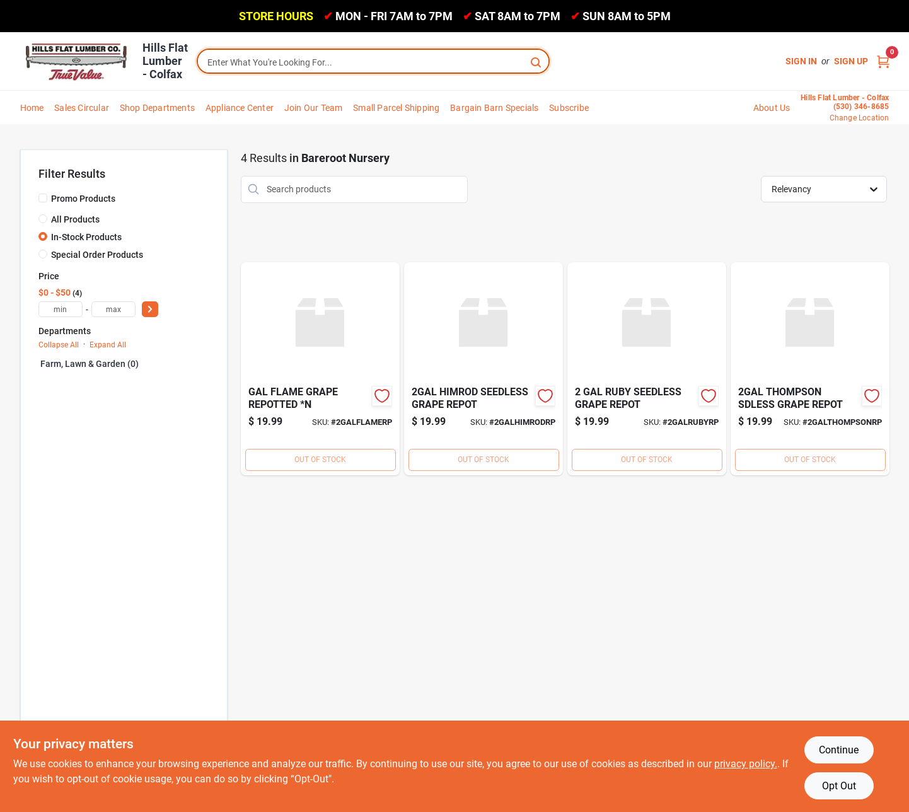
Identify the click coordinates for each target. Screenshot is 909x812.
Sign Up (851, 61)
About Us (771, 108)
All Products (75, 219)
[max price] (113, 309)
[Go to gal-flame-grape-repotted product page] (320, 368)
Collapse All (58, 344)
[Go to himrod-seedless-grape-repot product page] (483, 368)
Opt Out (839, 786)
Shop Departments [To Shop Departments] (157, 108)
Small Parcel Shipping (396, 108)
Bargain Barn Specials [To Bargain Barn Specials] (494, 108)
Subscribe (569, 108)
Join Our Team (313, 108)
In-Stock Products (86, 237)
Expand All (108, 344)
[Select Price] (150, 309)
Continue (839, 750)
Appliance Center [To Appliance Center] (240, 108)
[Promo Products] (42, 198)
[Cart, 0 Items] (883, 61)
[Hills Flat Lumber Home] (77, 61)
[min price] (60, 309)
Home (32, 108)
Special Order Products (97, 255)
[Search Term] (373, 62)
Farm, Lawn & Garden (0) (89, 364)
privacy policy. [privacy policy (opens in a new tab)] (745, 764)
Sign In (801, 61)
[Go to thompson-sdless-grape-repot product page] (810, 368)
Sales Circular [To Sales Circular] (81, 108)
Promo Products (83, 198)
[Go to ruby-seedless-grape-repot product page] (646, 368)
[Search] (537, 61)
